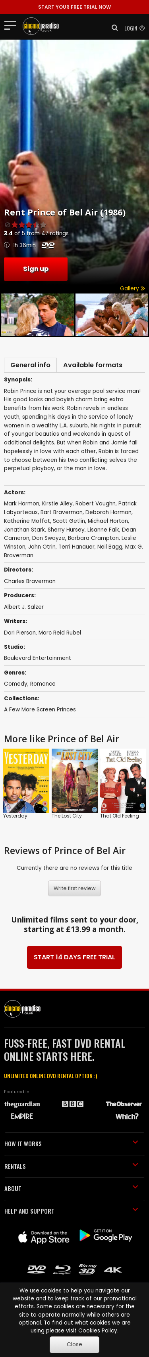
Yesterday (15, 815)
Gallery (132, 288)
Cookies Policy (97, 1330)
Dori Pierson (20, 633)
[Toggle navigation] (12, 25)
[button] (112, 28)
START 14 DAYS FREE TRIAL (74, 957)
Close (74, 1344)
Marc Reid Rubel (60, 633)
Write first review (75, 888)
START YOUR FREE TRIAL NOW (74, 7)
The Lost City (67, 815)
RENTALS (71, 1166)
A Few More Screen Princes (40, 709)
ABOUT (71, 1188)
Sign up (35, 268)
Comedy (15, 684)
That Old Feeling (119, 815)
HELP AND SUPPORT (71, 1210)
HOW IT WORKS (71, 1143)
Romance (43, 684)
